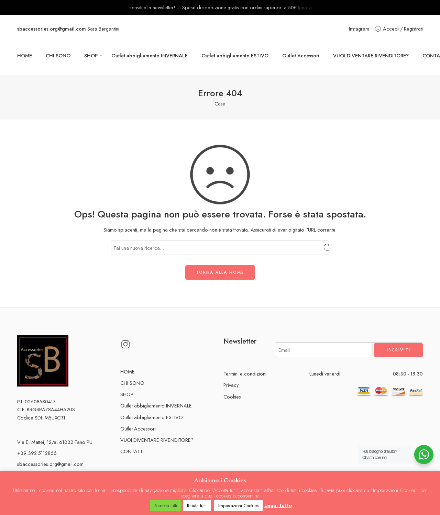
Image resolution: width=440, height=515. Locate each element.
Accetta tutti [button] (165, 505)
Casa (220, 103)
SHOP (91, 55)
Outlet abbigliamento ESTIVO (234, 55)
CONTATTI (132, 451)
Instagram (359, 28)
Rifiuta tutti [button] (197, 505)
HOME (24, 55)
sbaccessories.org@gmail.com (50, 464)
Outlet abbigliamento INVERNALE (149, 55)
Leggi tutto (278, 505)
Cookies (232, 396)
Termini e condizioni (244, 373)
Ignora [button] (305, 7)
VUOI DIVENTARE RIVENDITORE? (371, 55)
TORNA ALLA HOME (220, 272)
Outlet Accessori (300, 55)
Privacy (231, 385)
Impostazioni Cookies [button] (238, 505)
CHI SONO (58, 55)
